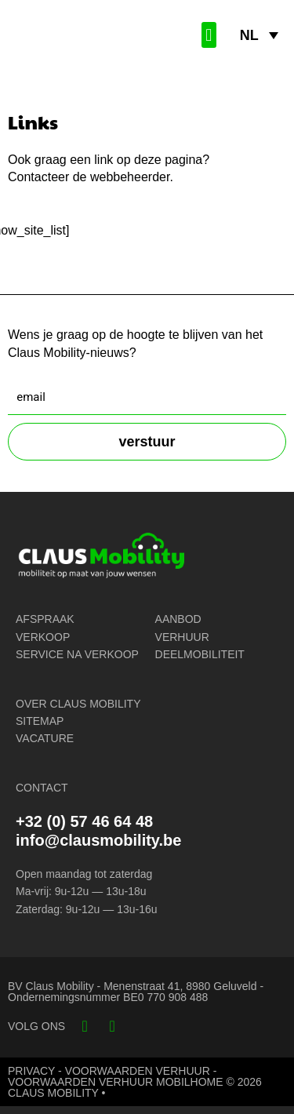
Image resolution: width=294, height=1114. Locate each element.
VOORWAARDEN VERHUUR (137, 1071)
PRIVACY (31, 1071)
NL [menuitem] (249, 35)
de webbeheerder (121, 177)
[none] (259, 35)
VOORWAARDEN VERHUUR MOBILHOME (115, 1082)
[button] (208, 35)
